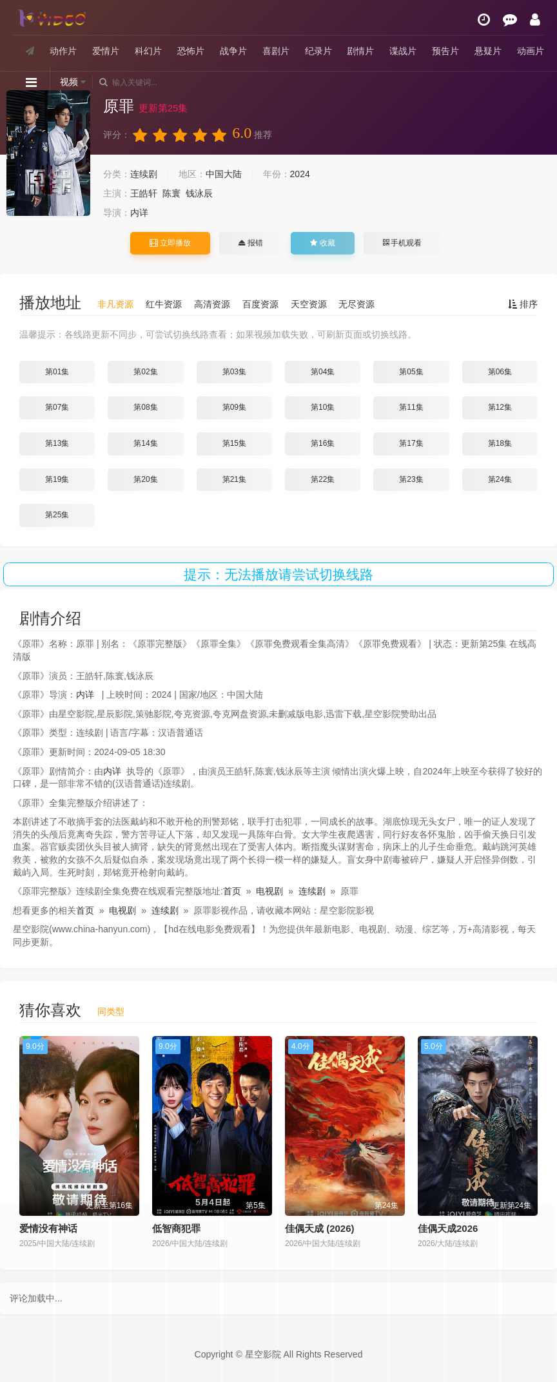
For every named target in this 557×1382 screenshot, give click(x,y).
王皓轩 (143, 193)
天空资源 (309, 304)
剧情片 (360, 51)
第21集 (234, 479)
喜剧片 (275, 51)
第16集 (323, 443)
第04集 (323, 371)
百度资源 (260, 304)
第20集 (145, 479)
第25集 (57, 514)
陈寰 (171, 193)
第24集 (500, 479)
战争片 (233, 51)
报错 (250, 242)
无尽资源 (356, 304)
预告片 (445, 51)
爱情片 (105, 51)
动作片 (63, 51)
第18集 (500, 443)
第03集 (234, 371)
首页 (232, 891)
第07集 (57, 407)
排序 (523, 304)
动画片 (530, 51)
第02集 (145, 371)
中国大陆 (224, 174)
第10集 (323, 407)
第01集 (57, 371)
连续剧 (143, 174)
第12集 (500, 407)
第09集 (234, 407)
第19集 (57, 479)
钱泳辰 (199, 193)
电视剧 (269, 891)
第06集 (500, 371)
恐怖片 (190, 51)
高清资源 (212, 304)
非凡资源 (115, 304)
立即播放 (170, 242)
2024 (300, 174)
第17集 (411, 443)
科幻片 (148, 51)
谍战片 (402, 51)
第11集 (411, 407)
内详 (139, 212)
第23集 (411, 479)
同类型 (110, 1011)
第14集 (145, 443)
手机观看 (402, 242)
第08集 (145, 407)
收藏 (322, 242)
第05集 (411, 371)
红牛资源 (164, 304)
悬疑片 (488, 51)
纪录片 (318, 51)
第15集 (234, 443)
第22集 (323, 479)
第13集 (57, 443)
